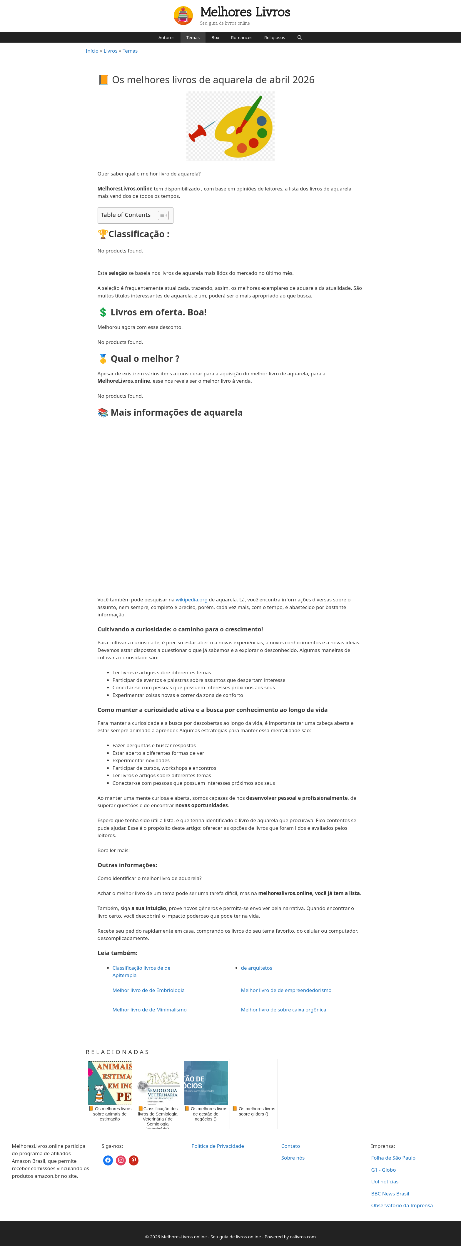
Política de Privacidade (217, 1146)
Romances (242, 37)
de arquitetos (256, 967)
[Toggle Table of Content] (160, 215)
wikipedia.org (192, 599)
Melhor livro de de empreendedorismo (286, 990)
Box (215, 37)
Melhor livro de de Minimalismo (150, 1009)
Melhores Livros (245, 12)
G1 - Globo (383, 1169)
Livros (111, 50)
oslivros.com (303, 1237)
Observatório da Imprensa (402, 1205)
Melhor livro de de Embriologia (149, 990)
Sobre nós (293, 1157)
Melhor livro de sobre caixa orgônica (283, 1009)
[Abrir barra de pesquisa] (299, 37)
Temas (193, 37)
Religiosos (274, 37)
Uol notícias (384, 1181)
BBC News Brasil (390, 1193)
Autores (166, 37)
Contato (290, 1146)
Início (92, 50)
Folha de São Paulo (393, 1157)
